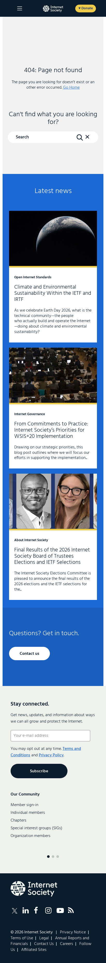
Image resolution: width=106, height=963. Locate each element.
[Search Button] (79, 137)
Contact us (29, 653)
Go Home (71, 87)
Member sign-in (24, 805)
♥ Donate (85, 8)
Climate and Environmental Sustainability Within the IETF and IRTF (53, 276)
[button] (87, 139)
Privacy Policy (51, 755)
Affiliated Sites (34, 950)
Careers (66, 944)
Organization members (30, 836)
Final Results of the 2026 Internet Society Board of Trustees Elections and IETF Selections (53, 537)
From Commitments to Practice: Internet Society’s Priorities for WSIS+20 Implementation (53, 408)
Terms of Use (22, 938)
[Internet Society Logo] (34, 889)
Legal (44, 938)
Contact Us (44, 944)
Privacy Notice (73, 932)
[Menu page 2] (53, 856)
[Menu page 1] (48, 856)
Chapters (18, 820)
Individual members (28, 812)
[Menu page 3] (57, 856)
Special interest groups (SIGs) (36, 828)
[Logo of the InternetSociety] (53, 8)
